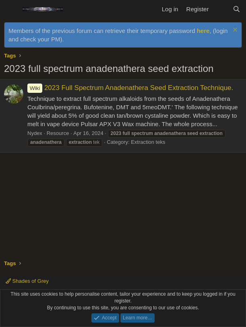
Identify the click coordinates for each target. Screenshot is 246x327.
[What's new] (220, 9)
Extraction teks (148, 142)
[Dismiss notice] (234, 31)
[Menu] (11, 9)
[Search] (236, 9)
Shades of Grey (27, 281)
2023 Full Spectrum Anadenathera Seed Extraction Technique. (130, 88)
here (203, 30)
